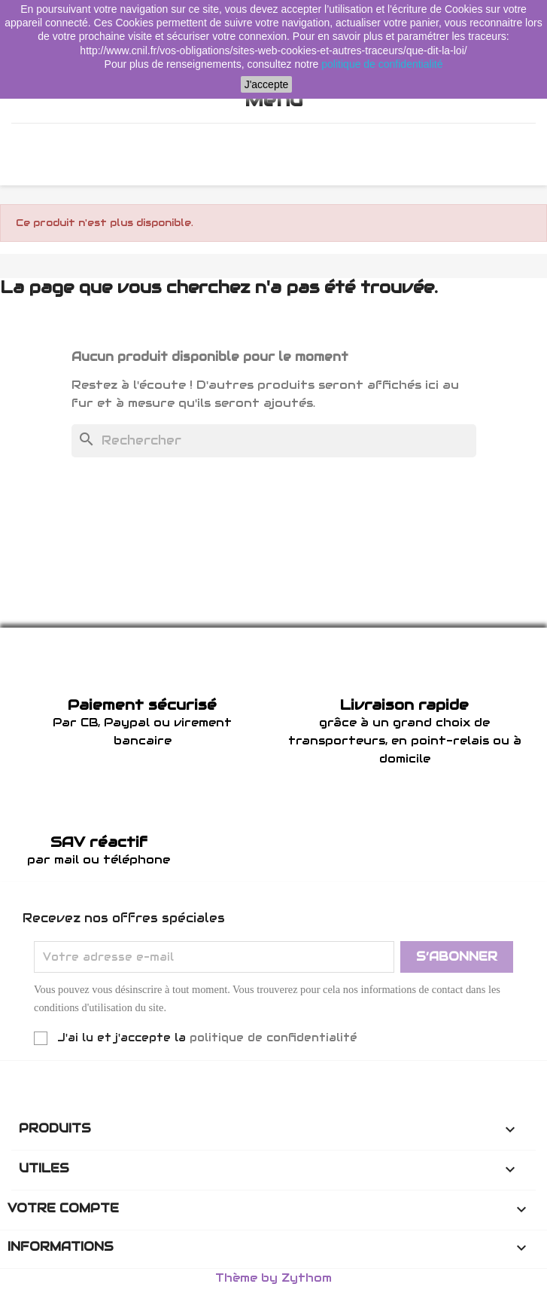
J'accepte (267, 84)
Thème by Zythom (273, 1277)
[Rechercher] (273, 440)
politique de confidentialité (273, 1037)
